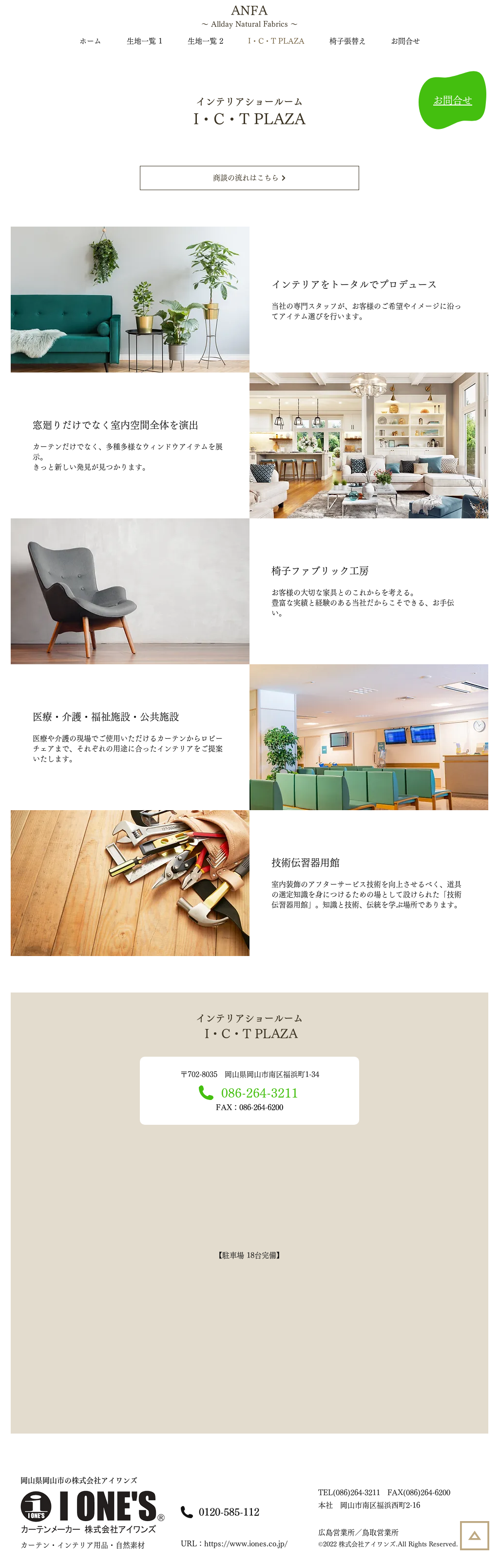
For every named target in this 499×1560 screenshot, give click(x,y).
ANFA (249, 10)
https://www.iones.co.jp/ (246, 1543)
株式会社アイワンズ (78, 1480)
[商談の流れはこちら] (249, 178)
